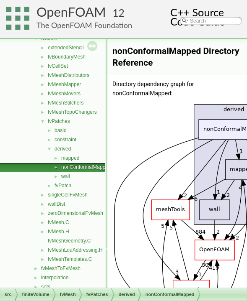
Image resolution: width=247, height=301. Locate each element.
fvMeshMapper (64, 84)
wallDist (56, 204)
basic (60, 130)
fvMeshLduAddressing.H (75, 250)
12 (118, 13)
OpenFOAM (71, 12)
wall (65, 176)
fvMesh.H (58, 232)
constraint (65, 140)
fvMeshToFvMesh (61, 268)
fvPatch (63, 186)
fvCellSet (58, 66)
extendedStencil (65, 48)
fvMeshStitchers (65, 103)
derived (63, 149)
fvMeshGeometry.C (69, 241)
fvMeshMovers (64, 94)
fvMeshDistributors (68, 75)
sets (45, 287)
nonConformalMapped (86, 167)
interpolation (54, 278)
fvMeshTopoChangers (72, 112)
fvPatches (59, 121)
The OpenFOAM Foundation (84, 25)
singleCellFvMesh (68, 195)
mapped (70, 158)
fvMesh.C (58, 222)
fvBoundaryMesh (67, 57)
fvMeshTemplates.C (70, 259)
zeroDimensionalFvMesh (75, 213)
